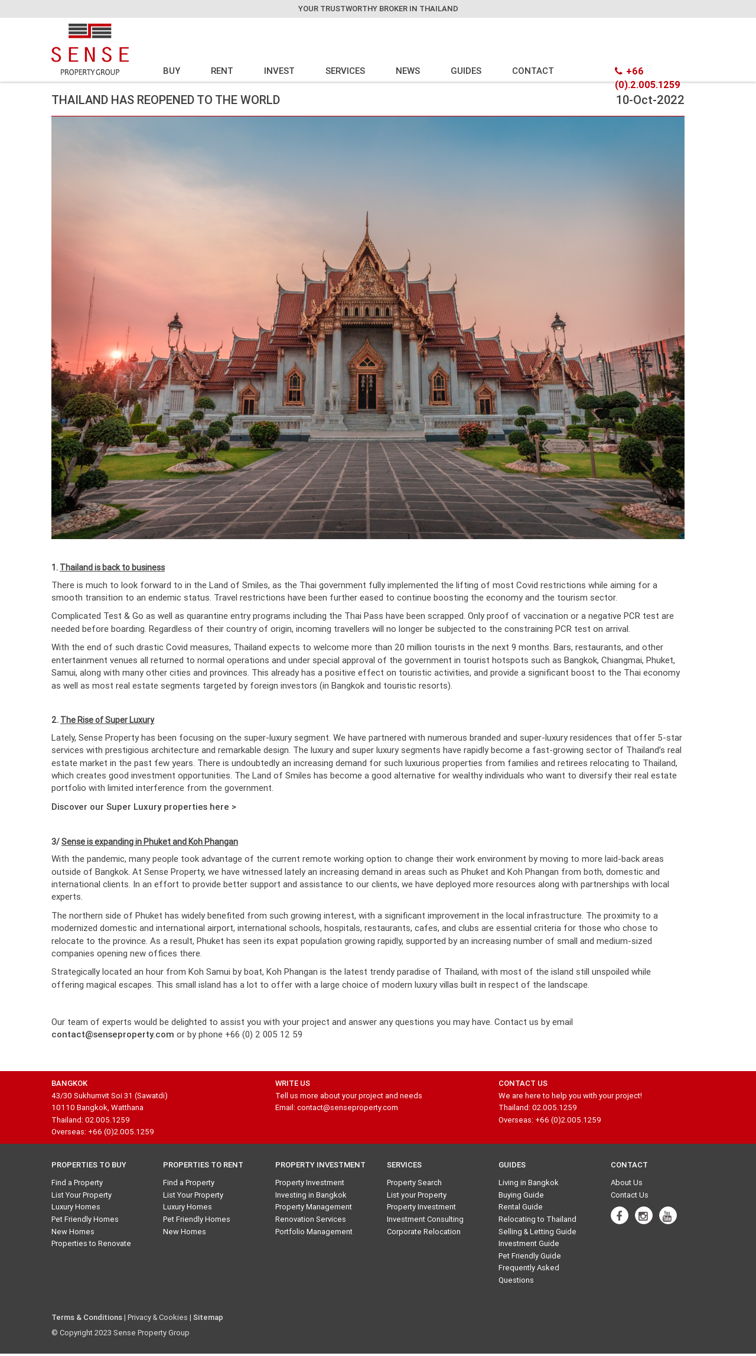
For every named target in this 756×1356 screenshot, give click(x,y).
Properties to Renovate (91, 1243)
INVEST (279, 70)
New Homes (72, 1232)
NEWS (408, 70)
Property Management (313, 1207)
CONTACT (533, 70)
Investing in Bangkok (311, 1195)
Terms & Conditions (86, 1317)
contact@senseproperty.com (112, 1034)
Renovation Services (310, 1219)
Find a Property (77, 1182)
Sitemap (208, 1317)
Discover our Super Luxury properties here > (143, 806)
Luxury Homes (75, 1207)
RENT (222, 70)
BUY (171, 70)
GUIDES (466, 70)
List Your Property (81, 1195)
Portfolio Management (314, 1232)
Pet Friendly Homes (85, 1219)
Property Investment (309, 1182)
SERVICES (345, 70)
